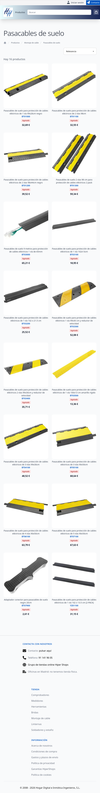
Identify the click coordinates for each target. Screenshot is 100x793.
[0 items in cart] (96, 12)
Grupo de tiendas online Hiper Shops (48, 664)
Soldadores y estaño (42, 730)
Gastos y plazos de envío (44, 757)
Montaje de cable (31, 43)
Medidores (37, 700)
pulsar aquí (45, 650)
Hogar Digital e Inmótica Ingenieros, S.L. (58, 787)
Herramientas (38, 706)
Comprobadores (40, 695)
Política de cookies (41, 774)
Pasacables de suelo (51, 43)
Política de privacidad (43, 763)
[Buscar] (59, 12)
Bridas (34, 712)
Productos (20, 12)
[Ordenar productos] (80, 51)
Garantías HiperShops (43, 769)
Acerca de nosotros (41, 745)
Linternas (36, 724)
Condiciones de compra (44, 751)
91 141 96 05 (45, 657)
